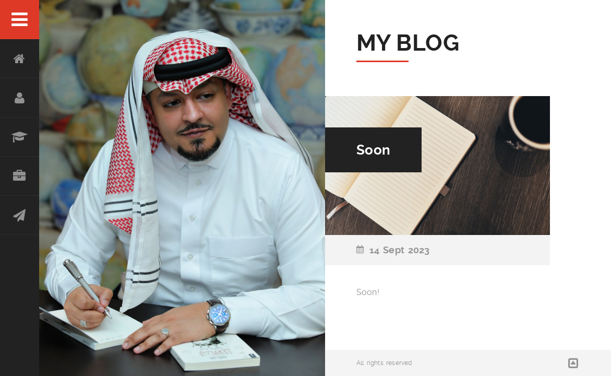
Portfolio (19, 176)
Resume (19, 137)
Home (19, 58)
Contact (19, 215)
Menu (19, 19)
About (19, 98)
